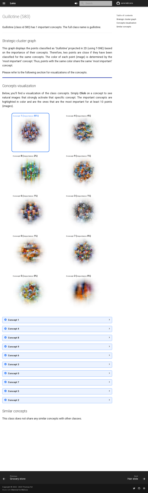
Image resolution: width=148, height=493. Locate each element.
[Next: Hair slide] (135, 478)
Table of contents (124, 15)
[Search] (95, 3)
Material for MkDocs (19, 490)
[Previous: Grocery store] (15, 478)
